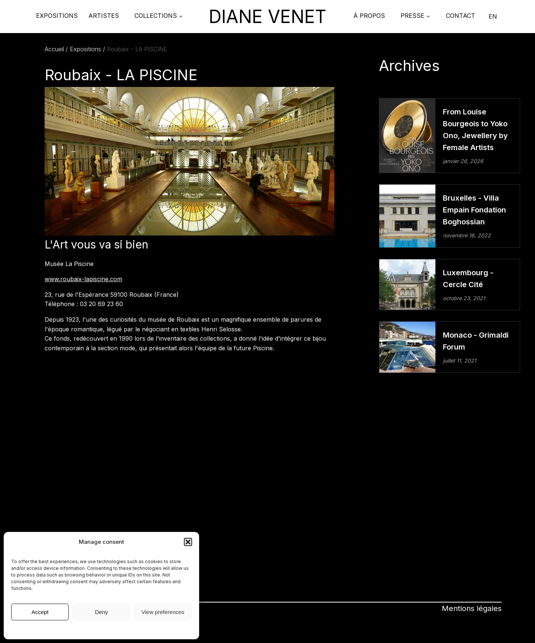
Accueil (54, 49)
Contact (460, 15)
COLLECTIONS (155, 15)
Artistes (103, 15)
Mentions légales (101, 629)
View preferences (163, 612)
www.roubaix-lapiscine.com (83, 279)
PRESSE (412, 15)
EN (493, 16)
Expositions (57, 15)
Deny (101, 612)
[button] (188, 542)
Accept (40, 612)
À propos (369, 15)
